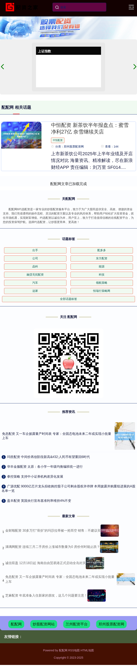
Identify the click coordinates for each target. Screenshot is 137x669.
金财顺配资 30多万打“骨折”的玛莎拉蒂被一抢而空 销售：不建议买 (53, 530)
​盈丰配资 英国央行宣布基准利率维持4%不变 (39, 500)
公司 (35, 258)
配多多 (101, 250)
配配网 (16, 624)
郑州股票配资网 (111, 624)
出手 (35, 250)
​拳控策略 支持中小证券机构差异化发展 (35, 476)
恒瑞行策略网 (101, 290)
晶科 (35, 266)
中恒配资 (58, 140)
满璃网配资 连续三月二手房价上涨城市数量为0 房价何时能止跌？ (52, 546)
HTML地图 (87, 650)
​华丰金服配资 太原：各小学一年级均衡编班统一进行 (45, 466)
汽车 (35, 282)
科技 (101, 274)
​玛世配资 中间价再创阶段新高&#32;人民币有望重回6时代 (48, 457)
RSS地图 (74, 650)
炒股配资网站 (44, 624)
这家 (35, 290)
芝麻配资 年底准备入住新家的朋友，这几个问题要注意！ (46, 595)
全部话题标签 (68, 299)
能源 (101, 266)
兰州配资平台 (77, 624)
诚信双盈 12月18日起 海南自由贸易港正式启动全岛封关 (45, 563)
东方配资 (101, 258)
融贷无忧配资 (35, 274)
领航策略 (101, 282)
